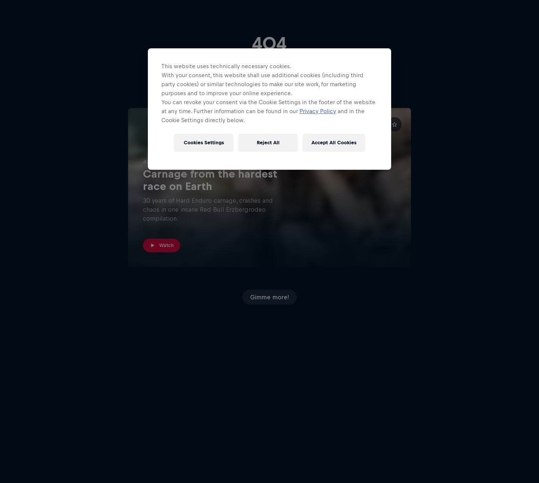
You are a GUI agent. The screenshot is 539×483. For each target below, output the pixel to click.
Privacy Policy (317, 111)
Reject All (268, 142)
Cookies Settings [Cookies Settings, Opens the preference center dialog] (204, 142)
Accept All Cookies (333, 142)
